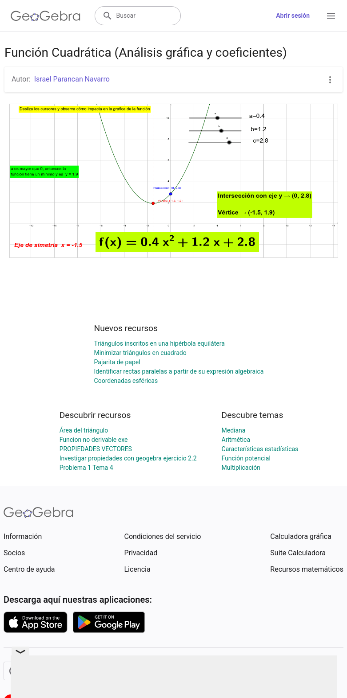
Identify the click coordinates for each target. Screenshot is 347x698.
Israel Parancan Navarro (72, 79)
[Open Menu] (331, 16)
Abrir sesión (293, 15)
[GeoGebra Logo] (45, 16)
